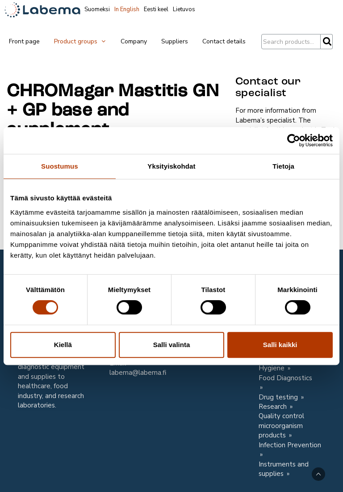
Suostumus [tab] (59, 166)
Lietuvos (184, 9)
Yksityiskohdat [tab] (171, 166)
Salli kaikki (280, 344)
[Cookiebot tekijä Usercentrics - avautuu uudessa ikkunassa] (294, 140)
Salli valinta (171, 344)
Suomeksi (97, 9)
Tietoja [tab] (283, 166)
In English (126, 9)
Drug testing (279, 397)
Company (134, 41)
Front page (24, 41)
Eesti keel (156, 9)
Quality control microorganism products (281, 425)
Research (274, 406)
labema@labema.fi (137, 372)
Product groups (80, 41)
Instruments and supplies (284, 469)
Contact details (224, 41)
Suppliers (174, 41)
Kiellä (63, 344)
